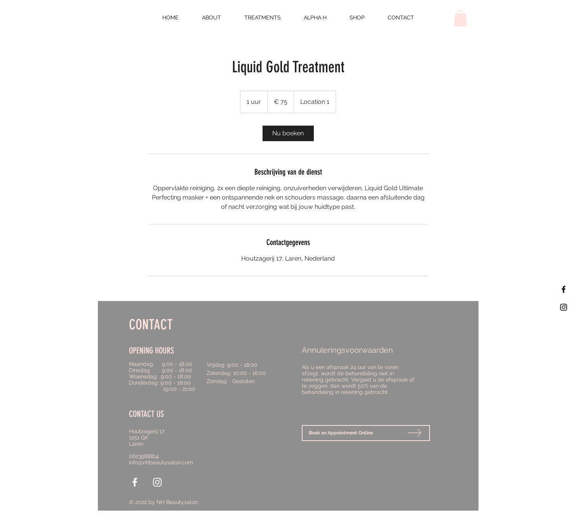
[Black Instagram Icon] (563, 307)
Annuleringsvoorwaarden (347, 350)
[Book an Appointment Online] (366, 433)
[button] (460, 18)
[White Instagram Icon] (157, 482)
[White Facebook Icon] (135, 482)
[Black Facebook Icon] (563, 289)
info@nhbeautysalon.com (161, 462)
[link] (288, 133)
